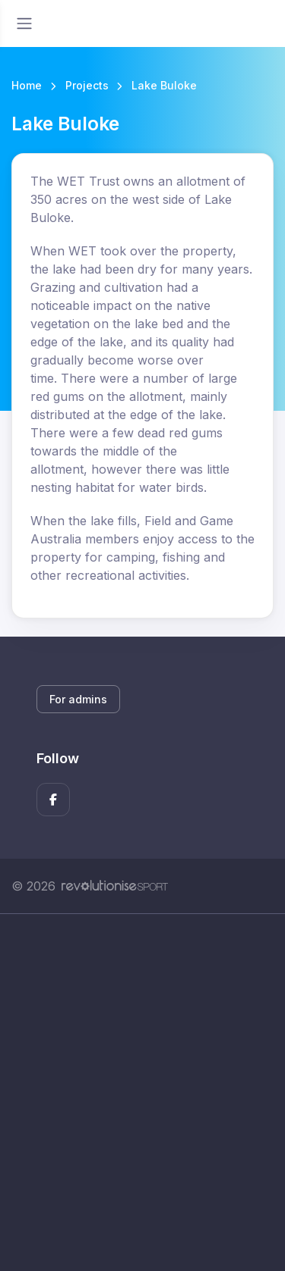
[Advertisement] (142, 1092)
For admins (78, 699)
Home (26, 85)
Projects (87, 85)
